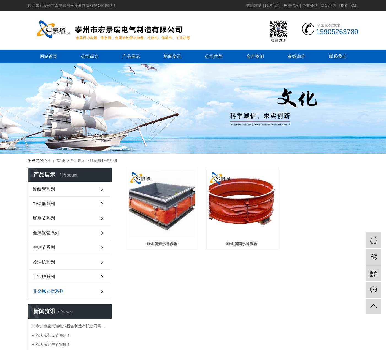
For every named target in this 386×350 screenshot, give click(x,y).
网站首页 (48, 56)
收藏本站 (254, 5)
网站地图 (328, 5)
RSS (343, 5)
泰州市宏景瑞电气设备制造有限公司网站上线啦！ (72, 326)
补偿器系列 (44, 203)
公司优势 (214, 56)
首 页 (61, 160)
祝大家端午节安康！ (53, 344)
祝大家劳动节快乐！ (53, 335)
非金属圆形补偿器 (241, 244)
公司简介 (90, 56)
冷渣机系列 (44, 262)
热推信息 (291, 5)
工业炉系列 (44, 276)
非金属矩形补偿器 (162, 244)
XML (354, 5)
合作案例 (255, 56)
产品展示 (131, 56)
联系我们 (272, 5)
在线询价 (296, 56)
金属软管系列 (46, 232)
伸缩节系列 (44, 247)
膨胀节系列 (44, 218)
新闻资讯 (172, 56)
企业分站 (310, 5)
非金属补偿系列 (103, 160)
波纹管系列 (44, 189)
